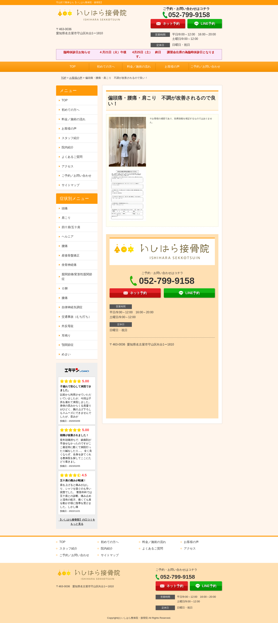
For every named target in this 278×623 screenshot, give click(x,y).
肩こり (66, 217)
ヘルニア (68, 236)
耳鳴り (66, 335)
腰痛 (65, 246)
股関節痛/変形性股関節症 (77, 277)
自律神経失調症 (72, 307)
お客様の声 (172, 66)
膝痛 (65, 297)
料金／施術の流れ (139, 66)
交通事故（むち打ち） (76, 316)
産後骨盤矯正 (70, 255)
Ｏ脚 (65, 288)
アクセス (68, 166)
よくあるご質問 (72, 156)
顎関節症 (68, 344)
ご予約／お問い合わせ (205, 66)
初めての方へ (106, 66)
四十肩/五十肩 (71, 227)
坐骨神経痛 (69, 264)
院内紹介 (68, 147)
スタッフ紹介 (70, 138)
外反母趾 (68, 326)
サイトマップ (70, 185)
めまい (66, 354)
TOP (73, 66)
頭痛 (65, 208)
